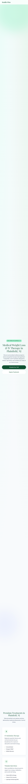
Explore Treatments (14, 372)
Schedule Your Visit (14, 367)
